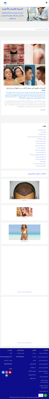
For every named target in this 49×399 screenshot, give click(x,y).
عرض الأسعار (33, 367)
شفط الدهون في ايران (41, 150)
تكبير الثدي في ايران (35, 93)
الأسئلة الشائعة (33, 364)
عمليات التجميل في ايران (31, 96)
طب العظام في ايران (14, 95)
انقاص (24, 241)
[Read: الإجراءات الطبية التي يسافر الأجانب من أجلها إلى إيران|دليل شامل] (24, 64)
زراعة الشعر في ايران (25, 93)
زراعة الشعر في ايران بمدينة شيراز (24, 291)
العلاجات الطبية (12, 92)
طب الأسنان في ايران (38, 95)
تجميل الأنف (24, 217)
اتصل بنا (34, 356)
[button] (46, 2)
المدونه (34, 360)
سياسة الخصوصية (32, 374)
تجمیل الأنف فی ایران (41, 141)
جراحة (27, 241)
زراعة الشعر (24, 200)
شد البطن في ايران (17, 93)
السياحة (44, 132)
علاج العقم (39, 96)
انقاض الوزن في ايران (43, 367)
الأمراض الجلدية (42, 92)
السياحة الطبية (36, 92)
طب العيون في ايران (41, 159)
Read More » (42, 109)
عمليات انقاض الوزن (22, 96)
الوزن (22, 241)
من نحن (34, 353)
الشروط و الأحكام (32, 371)
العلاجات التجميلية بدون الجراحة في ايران (23, 92)
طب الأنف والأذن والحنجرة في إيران (26, 95)
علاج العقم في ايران (44, 376)
